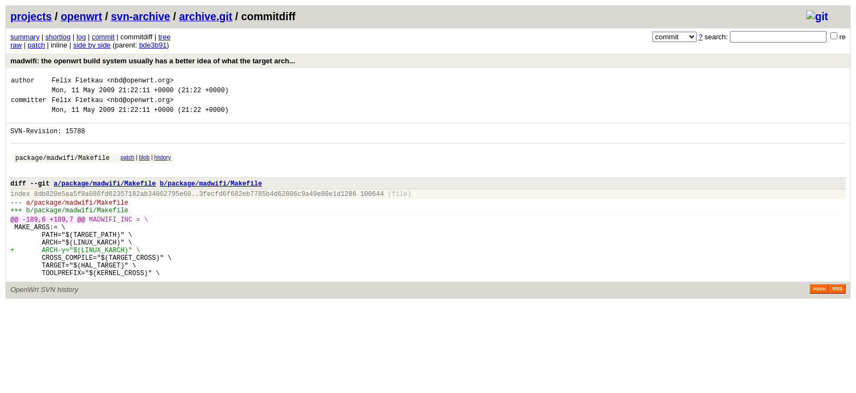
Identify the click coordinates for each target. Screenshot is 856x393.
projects (31, 16)
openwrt (81, 16)
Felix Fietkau (77, 81)
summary (24, 37)
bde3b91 (153, 45)
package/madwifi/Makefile (62, 169)
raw (16, 45)
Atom (819, 321)
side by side (92, 45)
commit (103, 37)
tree (164, 37)
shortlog (57, 37)
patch (36, 45)
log (81, 37)
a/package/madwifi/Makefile (105, 198)
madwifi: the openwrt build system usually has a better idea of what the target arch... (152, 61)
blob (144, 167)
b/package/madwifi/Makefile (211, 198)
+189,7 (61, 240)
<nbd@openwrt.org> (140, 81)
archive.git (206, 16)
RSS (837, 321)
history (162, 167)
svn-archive (140, 16)
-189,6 (34, 240)
